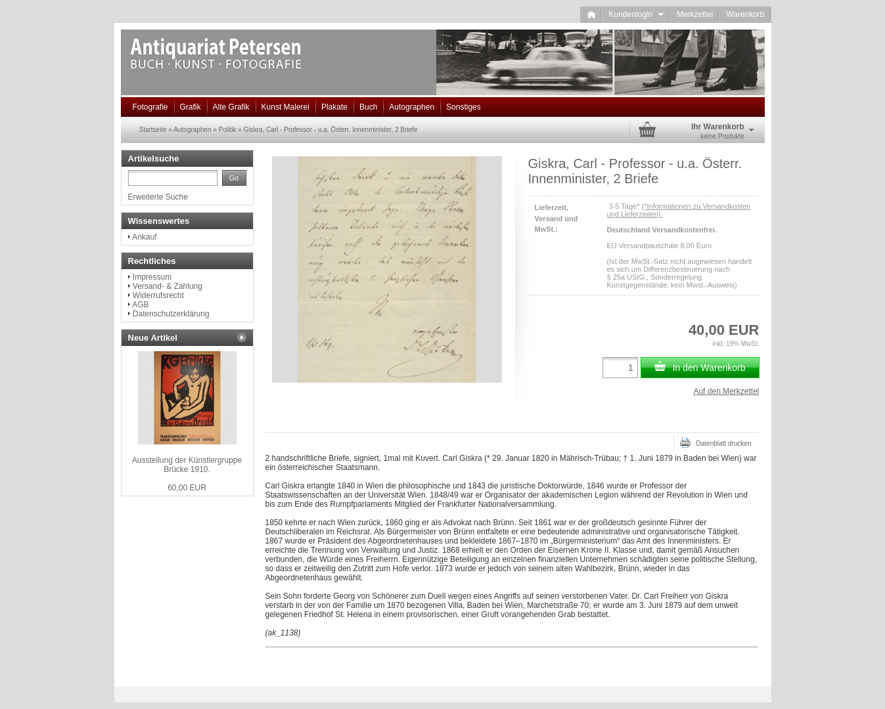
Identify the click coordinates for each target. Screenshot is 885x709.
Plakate (334, 107)
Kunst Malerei (285, 107)
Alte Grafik (231, 107)
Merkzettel (695, 14)
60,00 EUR (187, 487)
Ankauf (144, 237)
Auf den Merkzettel (726, 391)
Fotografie (150, 107)
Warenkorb (745, 14)
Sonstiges (463, 107)
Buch (368, 107)
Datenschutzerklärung (171, 313)
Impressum (152, 277)
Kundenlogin (635, 14)
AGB (140, 304)
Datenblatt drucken (715, 442)
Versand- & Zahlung (167, 286)
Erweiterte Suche (158, 197)
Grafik (190, 107)
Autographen (411, 107)
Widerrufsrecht (158, 295)
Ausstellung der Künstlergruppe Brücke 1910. (187, 465)
